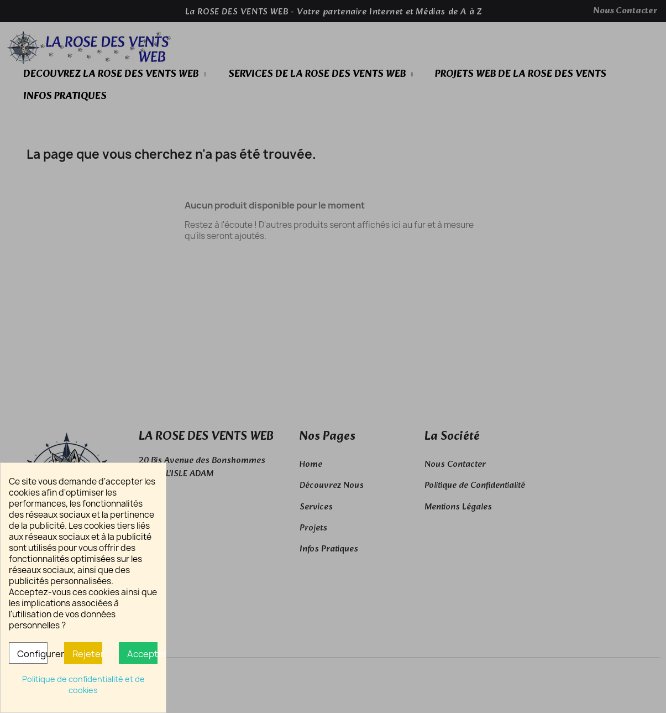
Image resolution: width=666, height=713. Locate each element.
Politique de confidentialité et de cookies (83, 684)
